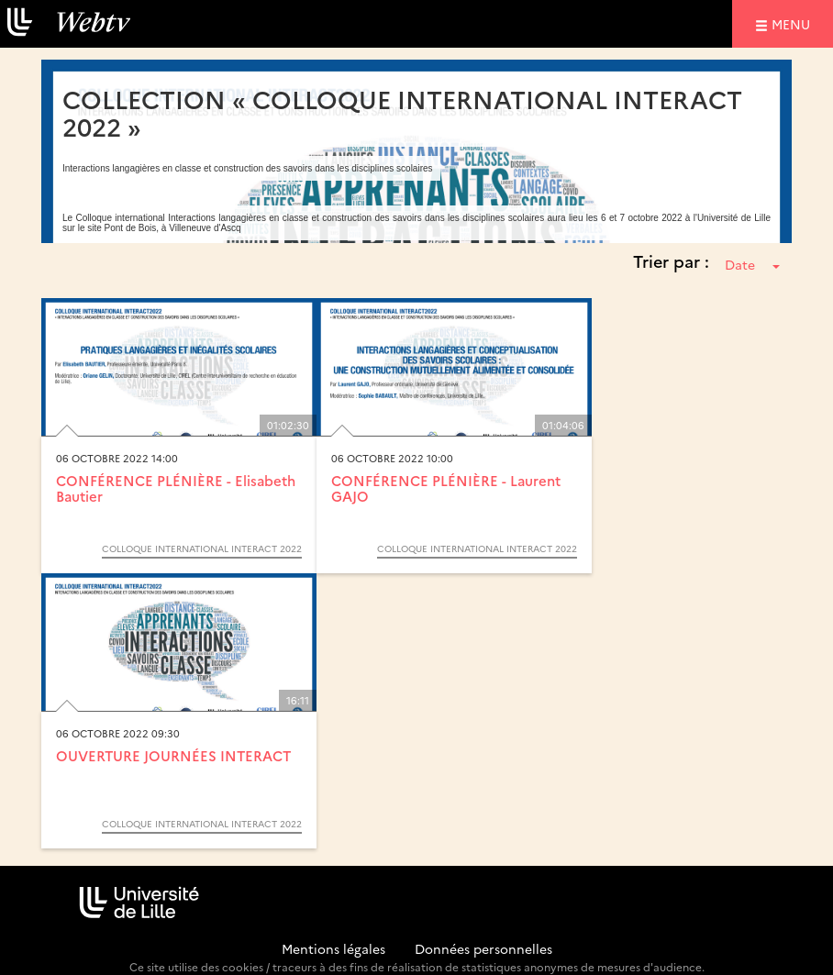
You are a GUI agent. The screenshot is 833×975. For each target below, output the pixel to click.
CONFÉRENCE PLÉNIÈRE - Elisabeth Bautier (175, 488)
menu (793, 23)
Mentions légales (333, 948)
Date (752, 264)
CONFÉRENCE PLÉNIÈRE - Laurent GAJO (446, 488)
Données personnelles (483, 948)
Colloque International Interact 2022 (202, 548)
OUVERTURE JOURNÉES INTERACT (173, 755)
